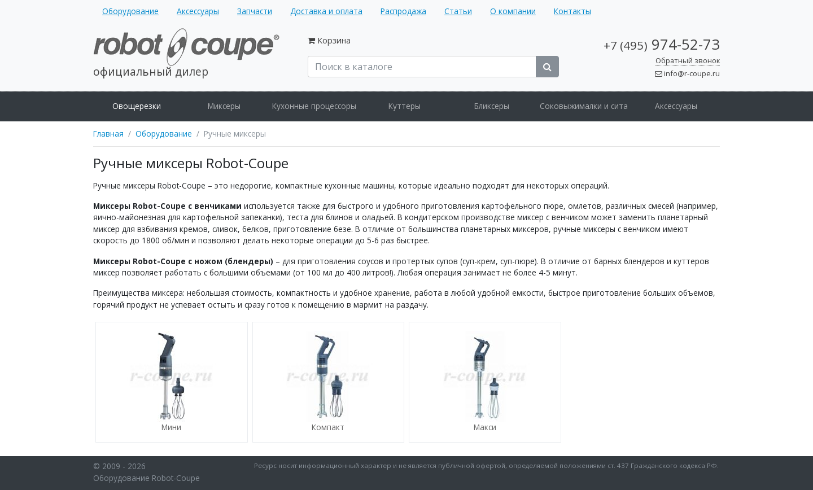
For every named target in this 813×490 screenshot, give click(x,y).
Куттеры (404, 105)
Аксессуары (198, 11)
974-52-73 (662, 44)
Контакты (572, 11)
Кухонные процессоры (314, 105)
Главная (108, 133)
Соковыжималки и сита (584, 105)
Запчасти (254, 11)
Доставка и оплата (326, 11)
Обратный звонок (687, 60)
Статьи (458, 11)
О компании (513, 11)
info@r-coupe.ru (692, 73)
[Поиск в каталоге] (422, 66)
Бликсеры (491, 105)
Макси (485, 427)
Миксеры (224, 105)
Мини (171, 427)
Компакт (328, 427)
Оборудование (130, 11)
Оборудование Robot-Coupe (146, 478)
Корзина (334, 40)
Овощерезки (136, 105)
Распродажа (403, 11)
